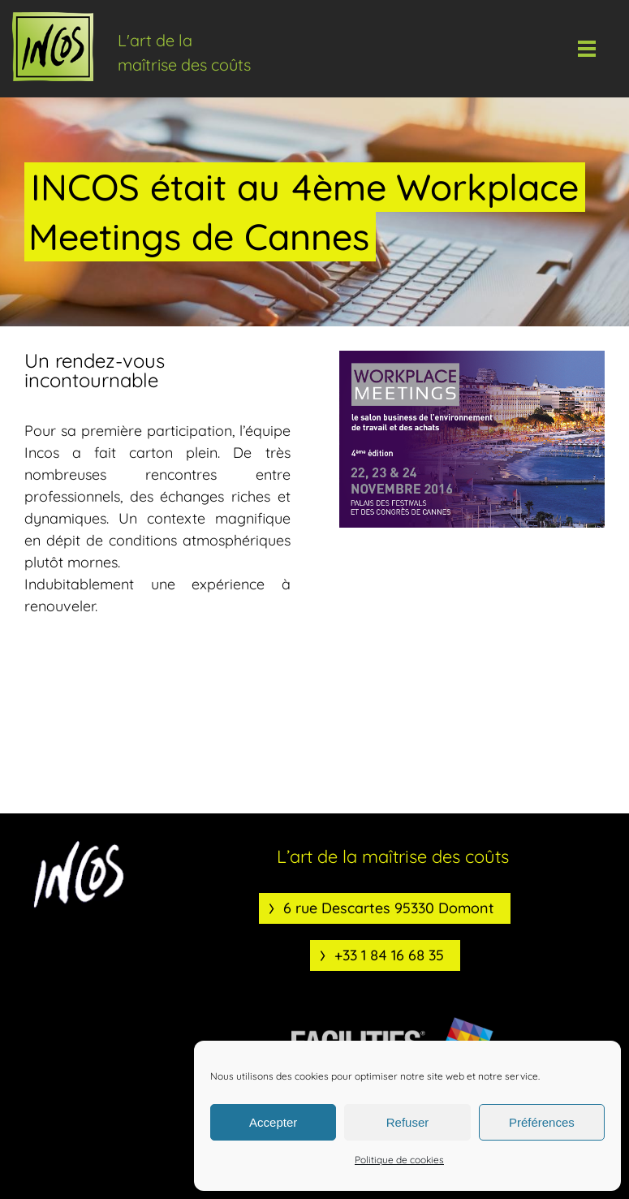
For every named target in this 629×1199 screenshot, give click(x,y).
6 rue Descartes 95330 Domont (388, 908)
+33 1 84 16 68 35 (389, 955)
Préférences (542, 1122)
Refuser (407, 1122)
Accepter (273, 1122)
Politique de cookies (399, 1160)
